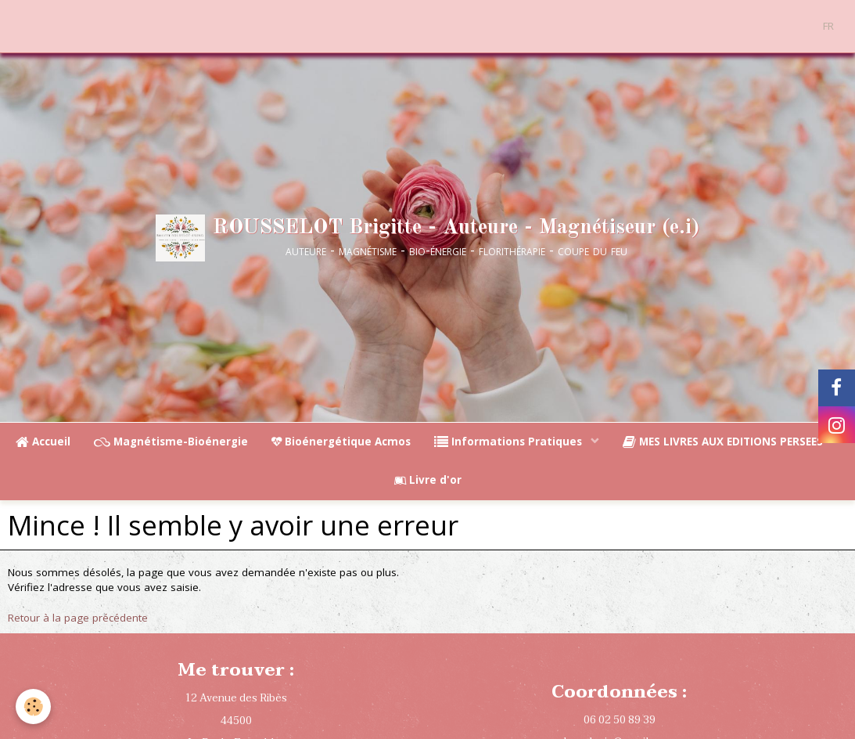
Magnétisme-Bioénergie (171, 441)
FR (828, 26)
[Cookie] (33, 706)
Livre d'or (428, 480)
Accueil (43, 441)
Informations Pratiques (509, 441)
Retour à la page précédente (78, 618)
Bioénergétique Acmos (341, 441)
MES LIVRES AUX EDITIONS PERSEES (724, 441)
